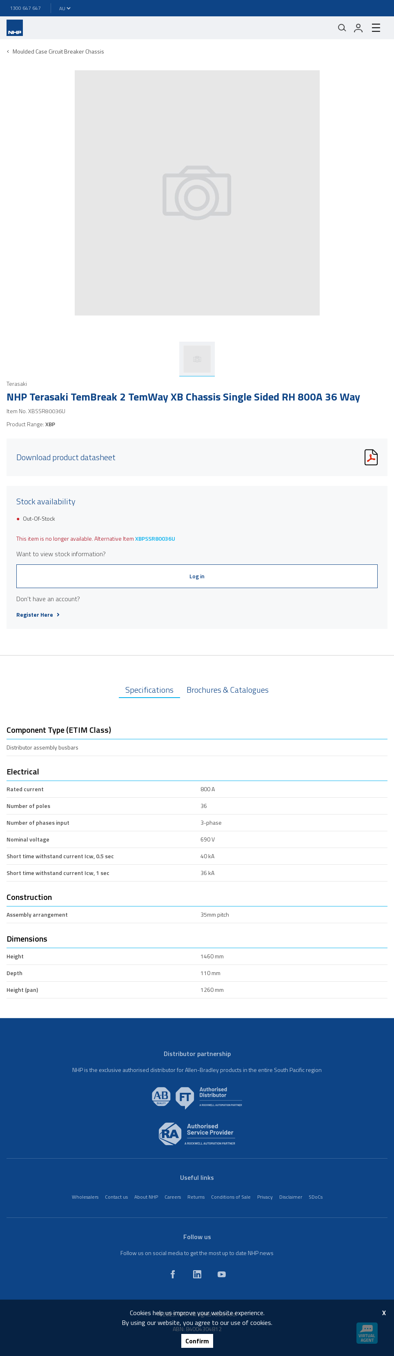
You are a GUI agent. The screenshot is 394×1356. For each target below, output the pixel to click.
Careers (173, 1197)
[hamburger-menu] (376, 27)
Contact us (116, 1197)
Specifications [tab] (149, 689)
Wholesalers (85, 1197)
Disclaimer (290, 1197)
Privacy (265, 1197)
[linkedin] (197, 1274)
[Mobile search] (342, 27)
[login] (358, 27)
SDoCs (316, 1197)
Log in (197, 576)
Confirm (197, 1341)
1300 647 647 (25, 8)
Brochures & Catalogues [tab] (228, 689)
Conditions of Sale (231, 1197)
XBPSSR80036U (155, 538)
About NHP (146, 1197)
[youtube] (222, 1274)
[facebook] (173, 1274)
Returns (196, 1197)
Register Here (38, 615)
